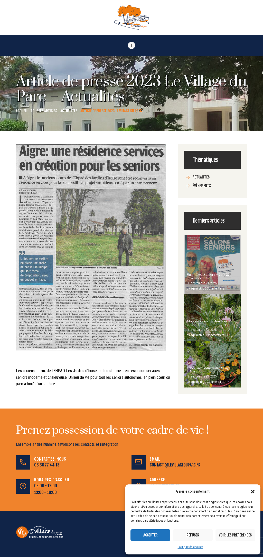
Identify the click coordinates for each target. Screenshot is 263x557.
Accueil (21, 110)
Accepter (150, 535)
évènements (202, 185)
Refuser (192, 535)
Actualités (68, 110)
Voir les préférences (235, 535)
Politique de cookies (190, 547)
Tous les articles (43, 110)
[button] (252, 491)
